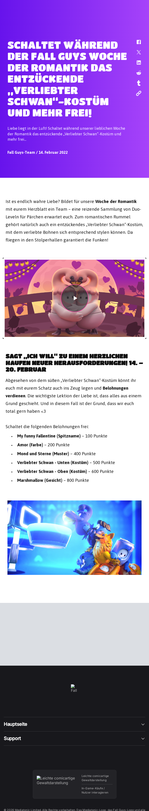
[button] (136, 44)
